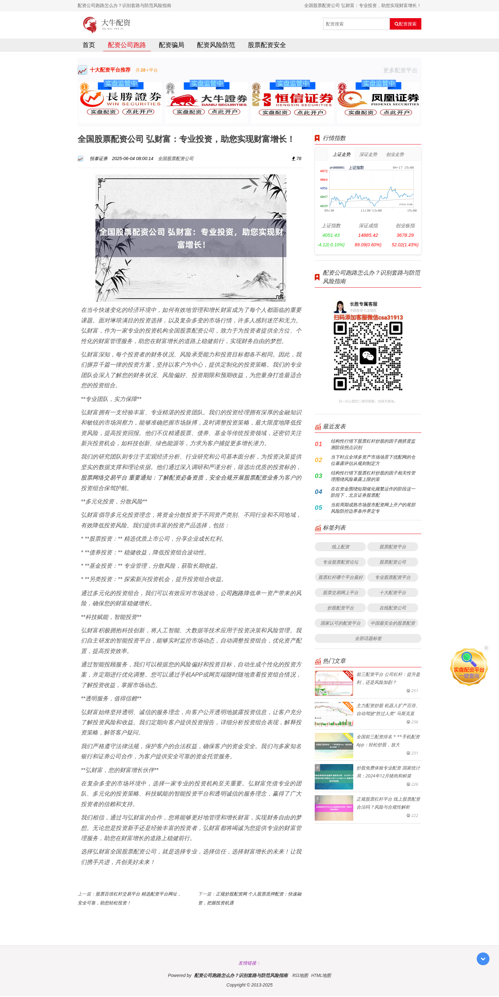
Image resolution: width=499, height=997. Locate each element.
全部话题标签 (368, 639)
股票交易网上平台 (340, 593)
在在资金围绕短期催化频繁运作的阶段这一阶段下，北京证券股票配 (373, 493)
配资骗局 (171, 45)
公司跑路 (231, 593)
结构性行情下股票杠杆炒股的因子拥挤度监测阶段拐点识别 (373, 445)
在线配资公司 (392, 609)
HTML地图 (321, 976)
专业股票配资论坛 (340, 563)
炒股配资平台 (340, 609)
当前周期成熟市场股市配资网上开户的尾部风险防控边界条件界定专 (373, 508)
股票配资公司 (392, 563)
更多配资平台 (402, 71)
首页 (88, 45)
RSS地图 (300, 976)
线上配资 (340, 547)
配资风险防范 (216, 45)
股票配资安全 (267, 45)
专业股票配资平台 (393, 578)
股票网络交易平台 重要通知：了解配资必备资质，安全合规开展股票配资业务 (179, 478)
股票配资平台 (392, 547)
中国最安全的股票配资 (392, 624)
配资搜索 (406, 23)
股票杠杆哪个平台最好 (340, 578)
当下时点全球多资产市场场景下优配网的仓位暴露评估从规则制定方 (373, 461)
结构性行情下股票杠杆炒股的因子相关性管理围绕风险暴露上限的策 (373, 477)
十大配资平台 (392, 593)
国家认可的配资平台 (340, 624)
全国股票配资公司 (175, 159)
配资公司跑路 (127, 45)
